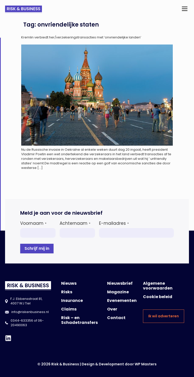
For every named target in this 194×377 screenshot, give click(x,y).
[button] (185, 9)
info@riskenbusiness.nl (30, 311)
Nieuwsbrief (120, 283)
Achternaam (75, 223)
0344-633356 (22, 320)
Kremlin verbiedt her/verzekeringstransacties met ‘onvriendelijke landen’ (81, 37)
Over (112, 309)
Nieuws (69, 283)
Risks (66, 292)
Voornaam (33, 223)
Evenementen (122, 300)
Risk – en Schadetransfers (79, 320)
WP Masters (146, 364)
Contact (116, 318)
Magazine (118, 292)
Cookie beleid (157, 297)
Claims (69, 309)
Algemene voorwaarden (158, 285)
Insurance (72, 300)
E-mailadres (114, 223)
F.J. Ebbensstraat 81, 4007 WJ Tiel (26, 301)
